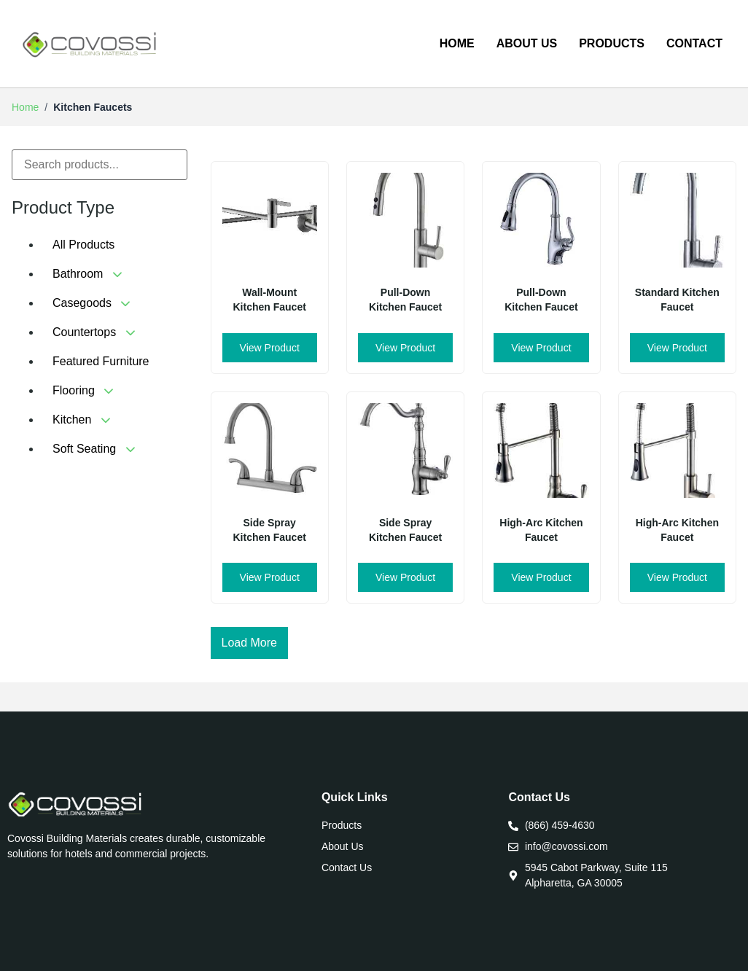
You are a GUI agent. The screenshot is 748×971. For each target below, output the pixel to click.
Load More (250, 642)
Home (457, 43)
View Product (270, 348)
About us (527, 43)
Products (611, 43)
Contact (694, 43)
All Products (83, 244)
